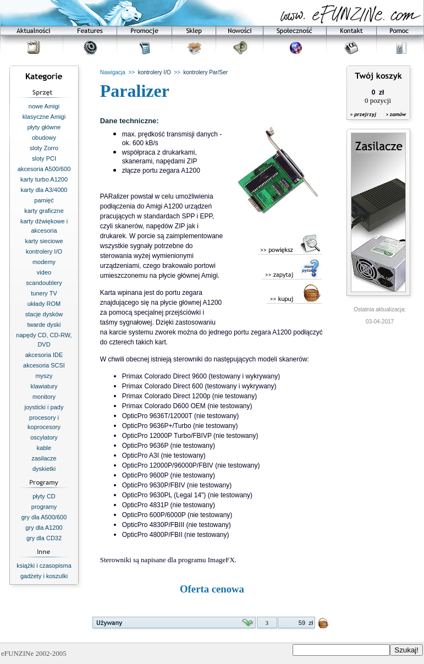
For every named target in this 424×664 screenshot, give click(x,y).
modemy (44, 262)
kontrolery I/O (44, 251)
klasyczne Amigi (44, 116)
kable (44, 448)
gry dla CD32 (44, 538)
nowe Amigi (44, 106)
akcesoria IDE (44, 355)
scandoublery (44, 282)
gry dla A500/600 (44, 517)
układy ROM (44, 303)
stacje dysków (44, 314)
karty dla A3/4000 (43, 189)
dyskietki (44, 468)
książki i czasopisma (43, 565)
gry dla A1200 (43, 527)
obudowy (44, 137)
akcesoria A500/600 (44, 169)
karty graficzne (44, 210)
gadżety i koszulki (44, 576)
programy (44, 506)
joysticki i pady (44, 407)
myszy (43, 375)
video (44, 272)
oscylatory (44, 437)
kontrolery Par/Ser (206, 72)
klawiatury (44, 386)
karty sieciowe (44, 241)
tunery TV (44, 293)
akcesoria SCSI (44, 365)
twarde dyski (43, 324)
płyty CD (44, 496)
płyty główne (44, 127)
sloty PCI (44, 158)
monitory (44, 396)
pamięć (43, 200)
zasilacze (43, 458)
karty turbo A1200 (44, 179)
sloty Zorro (44, 148)
